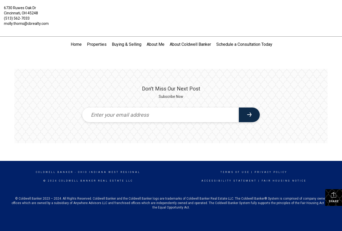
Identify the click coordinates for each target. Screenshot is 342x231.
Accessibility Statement (229, 180)
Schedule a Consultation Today (244, 44)
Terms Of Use (235, 172)
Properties (97, 44)
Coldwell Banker (54, 172)
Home (76, 44)
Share (334, 197)
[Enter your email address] (160, 115)
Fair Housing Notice (284, 180)
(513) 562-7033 (17, 18)
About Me (155, 44)
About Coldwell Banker (190, 44)
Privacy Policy (271, 172)
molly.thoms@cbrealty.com (26, 23)
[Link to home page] (171, 12)
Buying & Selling (126, 44)
